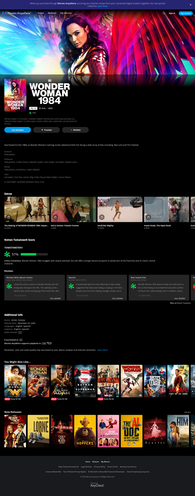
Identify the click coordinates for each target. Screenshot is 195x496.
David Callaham (33, 169)
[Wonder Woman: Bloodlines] (131, 381)
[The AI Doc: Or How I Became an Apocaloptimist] (131, 431)
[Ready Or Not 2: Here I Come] (15, 431)
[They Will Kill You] (62, 431)
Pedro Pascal (39, 177)
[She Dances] (108, 431)
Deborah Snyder (36, 162)
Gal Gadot (59, 162)
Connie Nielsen (64, 177)
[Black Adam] (62, 382)
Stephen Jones (71, 162)
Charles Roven (22, 162)
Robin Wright (51, 177)
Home (41, 13)
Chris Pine (18, 177)
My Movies (66, 13)
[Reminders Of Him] (178, 431)
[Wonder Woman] (15, 382)
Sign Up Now (186, 13)
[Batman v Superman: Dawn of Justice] (85, 381)
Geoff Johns (21, 169)
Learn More (102, 350)
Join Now (103, 6)
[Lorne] (38, 431)
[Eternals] (108, 382)
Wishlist (75, 130)
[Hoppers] (85, 431)
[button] (26, 209)
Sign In (172, 13)
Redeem (52, 13)
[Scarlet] (155, 431)
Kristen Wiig (28, 177)
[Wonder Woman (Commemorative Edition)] (38, 381)
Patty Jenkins (9, 154)
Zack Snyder (49, 162)
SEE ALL (187, 412)
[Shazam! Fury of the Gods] (178, 381)
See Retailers (18, 130)
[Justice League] (155, 381)
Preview (46, 130)
